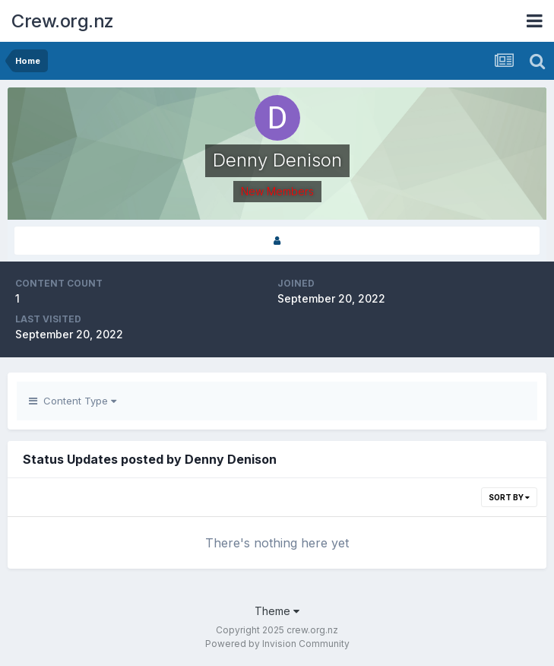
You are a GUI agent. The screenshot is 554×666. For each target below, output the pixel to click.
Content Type (72, 401)
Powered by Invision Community (277, 643)
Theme (277, 610)
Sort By (509, 497)
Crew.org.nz (62, 21)
